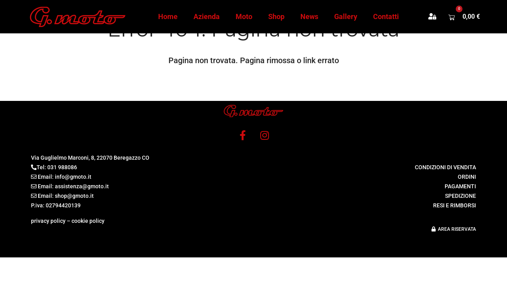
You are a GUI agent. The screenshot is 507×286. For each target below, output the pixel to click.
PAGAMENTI (460, 186)
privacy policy (48, 221)
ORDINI (467, 177)
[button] (436, 16)
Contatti (386, 16)
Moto (244, 16)
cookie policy (88, 221)
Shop (276, 16)
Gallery (345, 16)
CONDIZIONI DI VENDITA (445, 167)
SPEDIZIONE (460, 196)
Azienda (207, 16)
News (309, 16)
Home (168, 16)
